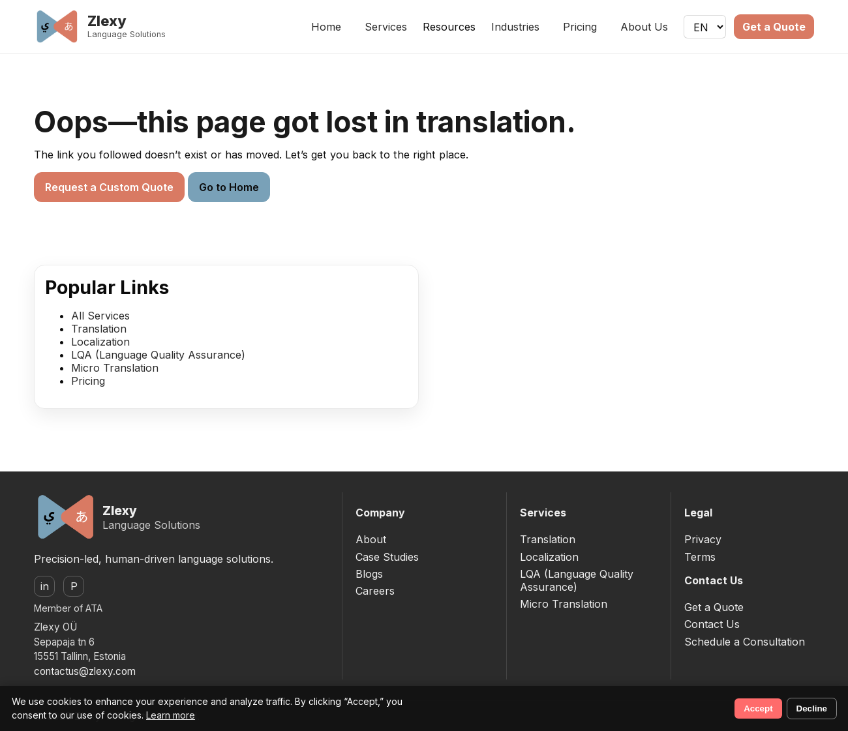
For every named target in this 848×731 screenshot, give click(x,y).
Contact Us (712, 624)
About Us (644, 26)
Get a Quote (774, 26)
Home (326, 26)
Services (386, 26)
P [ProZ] (74, 586)
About (371, 539)
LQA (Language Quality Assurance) (158, 354)
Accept (758, 708)
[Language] (705, 26)
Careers (375, 590)
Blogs (369, 573)
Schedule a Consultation (744, 641)
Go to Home (229, 187)
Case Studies (387, 556)
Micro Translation (115, 367)
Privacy (702, 539)
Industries (515, 26)
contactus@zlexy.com (85, 671)
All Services (100, 315)
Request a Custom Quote (109, 187)
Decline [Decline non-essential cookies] (811, 708)
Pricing (580, 26)
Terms (700, 556)
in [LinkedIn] (44, 586)
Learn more (170, 715)
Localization (100, 341)
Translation (99, 328)
